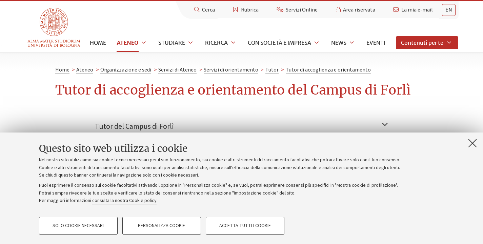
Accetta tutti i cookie (245, 225)
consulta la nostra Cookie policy (124, 200)
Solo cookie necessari (78, 225)
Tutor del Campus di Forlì (134, 126)
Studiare (171, 42)
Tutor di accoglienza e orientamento (328, 70)
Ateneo (127, 42)
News (338, 42)
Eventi (375, 42)
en (448, 10)
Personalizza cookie (161, 225)
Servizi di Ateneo (177, 70)
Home (98, 42)
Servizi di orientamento (231, 70)
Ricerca (216, 42)
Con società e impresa (279, 42)
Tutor (272, 70)
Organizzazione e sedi (125, 70)
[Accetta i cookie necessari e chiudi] (472, 143)
